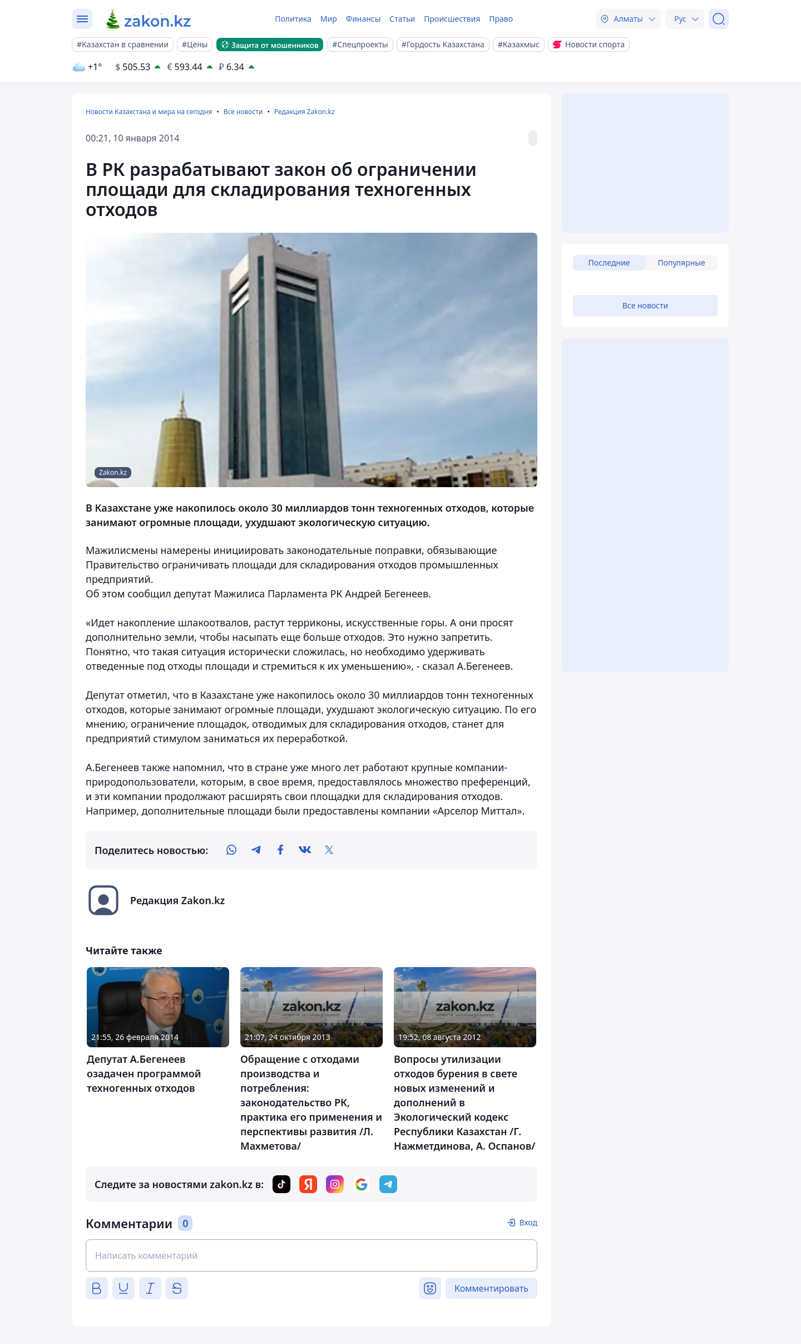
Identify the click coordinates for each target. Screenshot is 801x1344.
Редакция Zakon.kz (304, 111)
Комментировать (491, 1288)
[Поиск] (719, 19)
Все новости (243, 111)
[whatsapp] (231, 850)
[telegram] (256, 850)
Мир (328, 18)
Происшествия (452, 18)
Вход (528, 1222)
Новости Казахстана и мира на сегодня (149, 111)
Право (501, 18)
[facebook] (280, 850)
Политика (293, 18)
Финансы (363, 18)
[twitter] (329, 850)
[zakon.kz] (149, 19)
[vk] (305, 850)
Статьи (402, 18)
